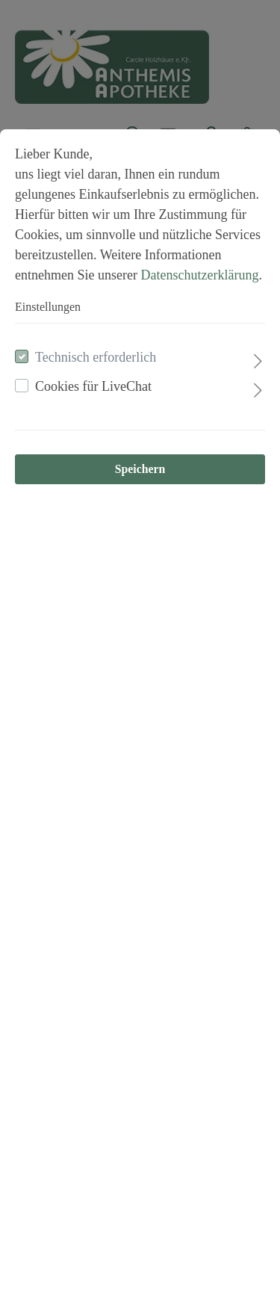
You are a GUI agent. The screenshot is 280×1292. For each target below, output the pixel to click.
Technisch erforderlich (95, 357)
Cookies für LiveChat (93, 386)
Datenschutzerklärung (199, 275)
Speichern (140, 469)
